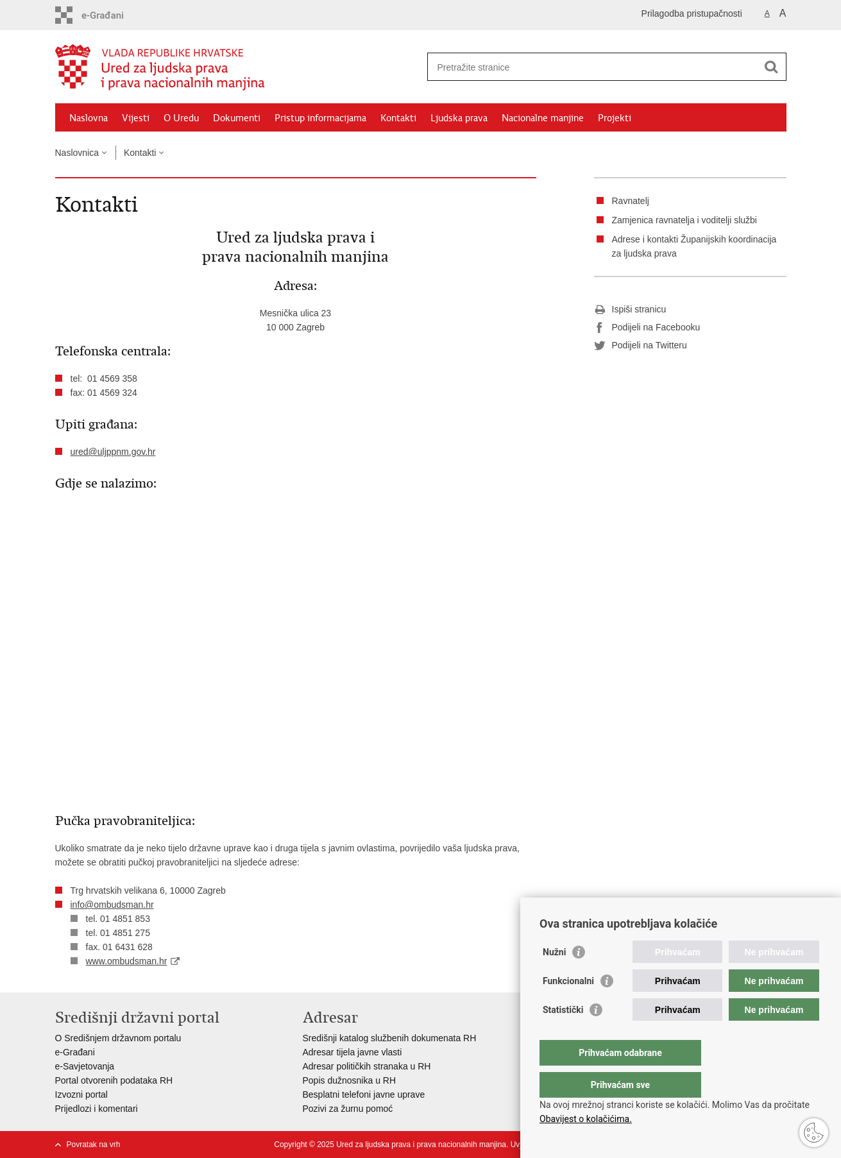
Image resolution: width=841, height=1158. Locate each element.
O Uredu (181, 118)
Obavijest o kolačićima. (585, 1119)
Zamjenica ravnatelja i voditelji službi (684, 220)
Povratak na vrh (94, 1144)
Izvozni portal (81, 1094)
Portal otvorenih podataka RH (114, 1080)
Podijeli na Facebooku (647, 328)
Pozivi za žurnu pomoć (348, 1108)
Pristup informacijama (320, 118)
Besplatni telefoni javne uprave (364, 1094)
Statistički (563, 1035)
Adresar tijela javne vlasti (352, 1052)
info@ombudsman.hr (112, 904)
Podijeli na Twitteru (640, 346)
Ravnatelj (630, 201)
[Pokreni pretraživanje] (772, 66)
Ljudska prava (459, 118)
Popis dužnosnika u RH (349, 1080)
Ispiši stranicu (630, 310)
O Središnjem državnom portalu (118, 1038)
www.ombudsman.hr (126, 961)
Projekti (614, 118)
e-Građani (75, 1052)
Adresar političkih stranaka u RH (367, 1066)
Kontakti (398, 118)
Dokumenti (236, 118)
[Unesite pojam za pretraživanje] (593, 67)
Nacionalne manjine (543, 118)
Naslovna (88, 118)
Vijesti (135, 118)
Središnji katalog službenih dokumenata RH (390, 1038)
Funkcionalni (568, 1006)
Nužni (554, 978)
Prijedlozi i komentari (96, 1108)
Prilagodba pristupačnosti (691, 13)
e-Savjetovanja (85, 1066)
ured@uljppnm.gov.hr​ (113, 452)
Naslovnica (77, 153)
